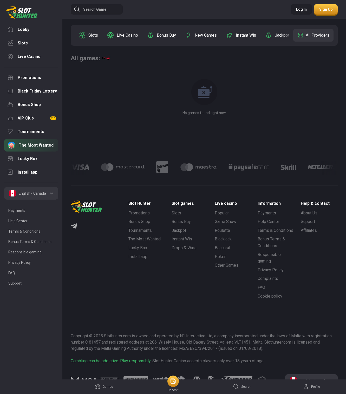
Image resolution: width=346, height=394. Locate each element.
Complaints (268, 278)
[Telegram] (74, 227)
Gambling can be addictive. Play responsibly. (111, 360)
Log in (301, 9)
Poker (220, 256)
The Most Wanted (144, 239)
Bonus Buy (181, 221)
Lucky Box (137, 247)
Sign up (325, 9)
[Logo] (123, 167)
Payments (267, 213)
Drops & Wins (184, 247)
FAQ (261, 287)
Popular (222, 213)
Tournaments (140, 230)
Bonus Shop (139, 221)
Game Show (225, 221)
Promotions (139, 213)
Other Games (226, 265)
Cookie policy (270, 296)
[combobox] (31, 193)
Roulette (222, 230)
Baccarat (222, 247)
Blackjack (223, 239)
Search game (90, 9)
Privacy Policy (271, 269)
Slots (176, 213)
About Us (309, 213)
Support (308, 221)
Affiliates (309, 230)
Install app (137, 256)
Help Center (268, 221)
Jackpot (179, 230)
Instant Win (182, 239)
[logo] (21, 12)
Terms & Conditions (275, 230)
